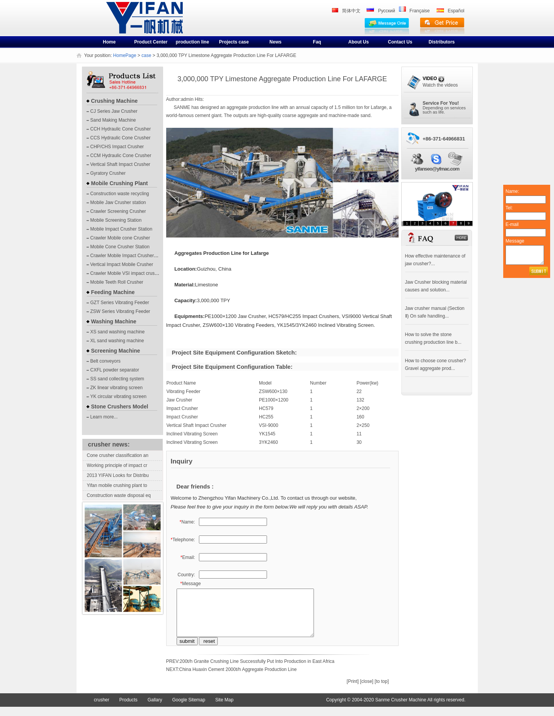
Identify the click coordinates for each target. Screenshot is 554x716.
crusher (119, 24)
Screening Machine (115, 351)
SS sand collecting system (117, 378)
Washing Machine (114, 321)
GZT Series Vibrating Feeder (119, 302)
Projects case (234, 42)
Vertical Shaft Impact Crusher (120, 164)
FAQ (405, 232)
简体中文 (351, 10)
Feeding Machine (113, 292)
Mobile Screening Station (116, 220)
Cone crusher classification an (118, 455)
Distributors (442, 42)
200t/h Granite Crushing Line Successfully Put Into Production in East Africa (257, 670)
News (275, 42)
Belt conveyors (105, 361)
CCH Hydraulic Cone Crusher (120, 129)
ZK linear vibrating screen (116, 387)
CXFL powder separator (114, 370)
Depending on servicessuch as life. (444, 109)
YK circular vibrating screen (118, 396)
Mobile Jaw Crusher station (118, 202)
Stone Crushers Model (120, 406)
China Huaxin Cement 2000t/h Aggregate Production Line (238, 678)
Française (419, 10)
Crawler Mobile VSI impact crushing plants (133, 273)
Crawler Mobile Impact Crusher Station (130, 255)
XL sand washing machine (117, 340)
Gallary (154, 709)
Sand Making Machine (113, 120)
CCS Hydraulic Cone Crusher (120, 138)
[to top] (382, 690)
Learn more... (104, 417)
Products (128, 709)
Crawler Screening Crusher (118, 211)
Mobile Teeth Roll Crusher (117, 282)
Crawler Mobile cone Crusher (120, 238)
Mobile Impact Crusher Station (121, 229)
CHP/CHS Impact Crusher (117, 146)
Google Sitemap (188, 709)
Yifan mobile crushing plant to (117, 485)
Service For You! (441, 103)
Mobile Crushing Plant (119, 183)
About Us (358, 42)
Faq (317, 42)
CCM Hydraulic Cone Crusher (121, 155)
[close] (367, 690)
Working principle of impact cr (117, 465)
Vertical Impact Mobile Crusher (121, 264)
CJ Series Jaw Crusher (114, 111)
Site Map (224, 709)
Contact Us (400, 42)
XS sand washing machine (117, 332)
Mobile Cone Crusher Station (120, 246)
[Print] (353, 690)
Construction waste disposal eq (119, 495)
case (146, 55)
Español (456, 10)
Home (109, 42)
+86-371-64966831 (444, 139)
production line (192, 42)
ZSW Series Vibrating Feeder (120, 311)
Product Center (151, 42)
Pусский (386, 10)
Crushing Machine (114, 101)
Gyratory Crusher (108, 173)
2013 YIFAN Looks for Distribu (118, 475)
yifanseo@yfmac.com (437, 169)
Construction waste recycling (119, 193)
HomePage (124, 55)
